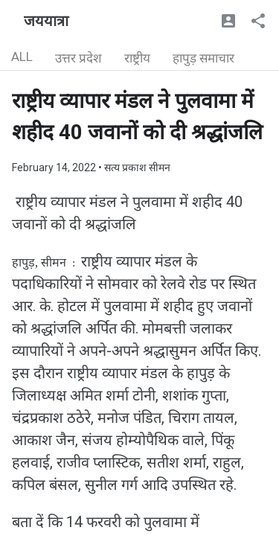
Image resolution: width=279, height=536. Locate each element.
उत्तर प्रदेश (78, 58)
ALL (22, 56)
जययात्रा (46, 21)
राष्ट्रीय (137, 58)
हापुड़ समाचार (203, 58)
